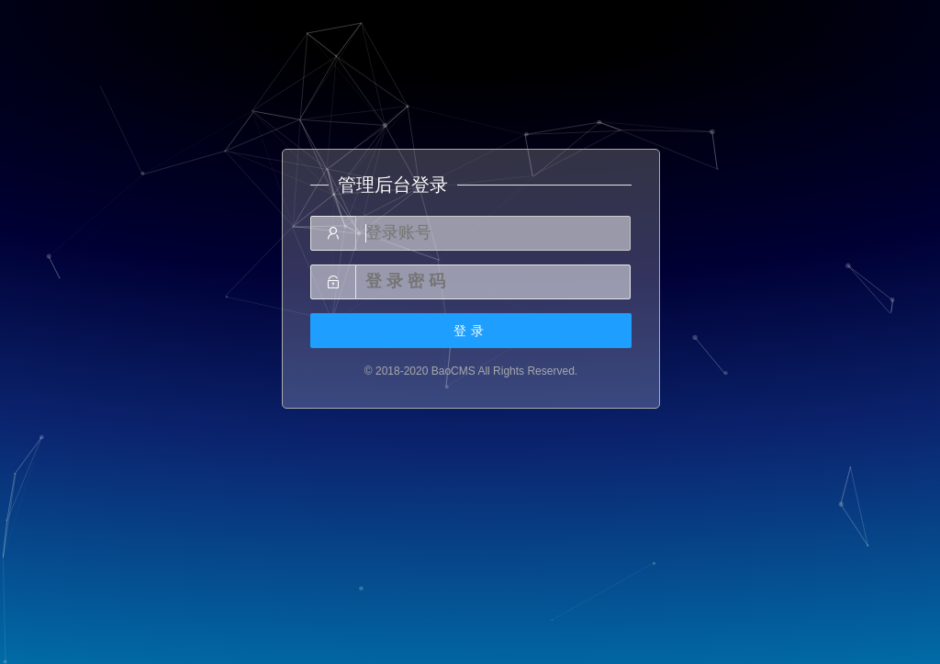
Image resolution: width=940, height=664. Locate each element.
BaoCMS (453, 371)
